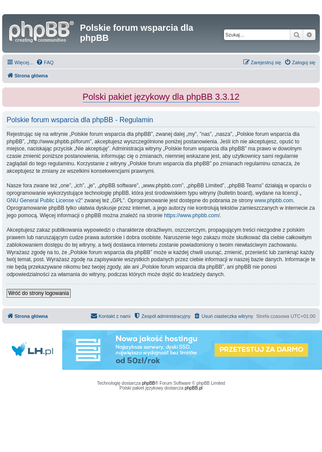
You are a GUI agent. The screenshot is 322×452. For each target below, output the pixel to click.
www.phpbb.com (273, 200)
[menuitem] (45, 62)
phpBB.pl (194, 388)
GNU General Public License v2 (44, 200)
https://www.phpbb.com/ (192, 215)
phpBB (148, 383)
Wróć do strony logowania (38, 293)
